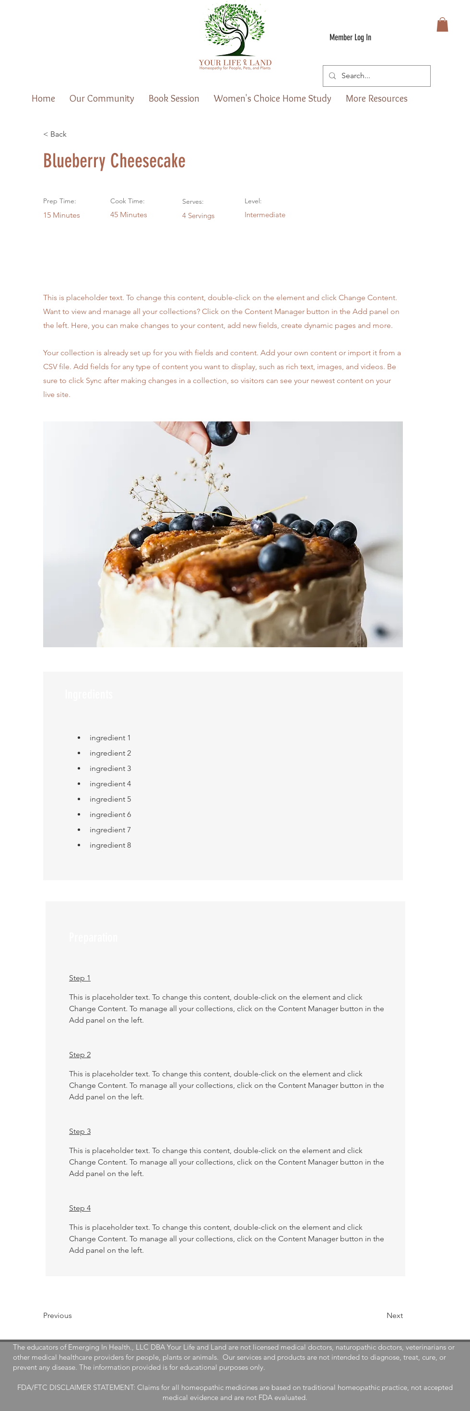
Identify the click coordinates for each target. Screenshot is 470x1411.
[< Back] (74, 134)
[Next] (379, 1315)
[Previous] (74, 1315)
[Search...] (375, 76)
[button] (442, 24)
